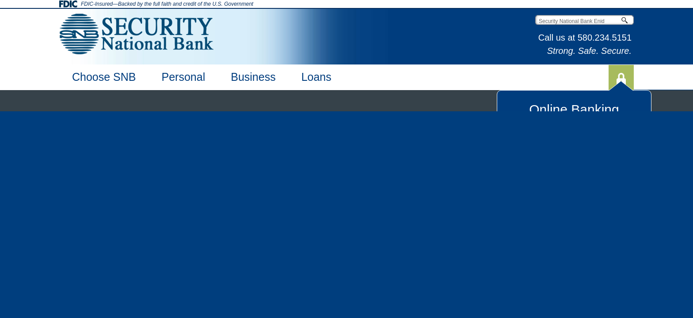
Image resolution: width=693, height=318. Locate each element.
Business (253, 77)
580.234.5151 (605, 37)
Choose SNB (104, 77)
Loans (316, 77)
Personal (184, 77)
